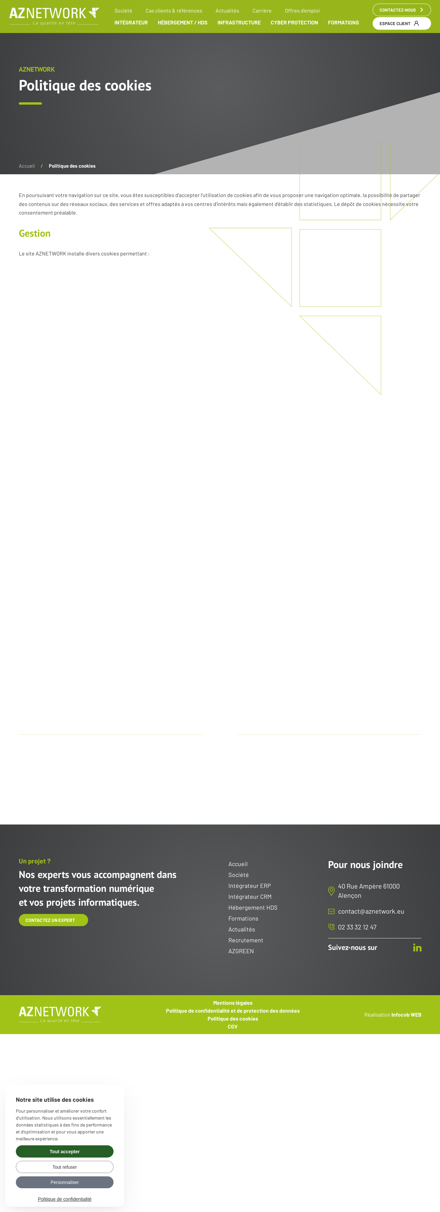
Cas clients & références (174, 10)
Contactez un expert (50, 920)
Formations (343, 22)
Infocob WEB (406, 1014)
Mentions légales (233, 1002)
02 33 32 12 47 (357, 927)
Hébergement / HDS (183, 22)
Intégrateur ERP (249, 886)
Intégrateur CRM (250, 896)
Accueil (27, 166)
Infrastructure (239, 22)
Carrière (262, 10)
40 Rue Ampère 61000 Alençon (369, 890)
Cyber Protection (294, 22)
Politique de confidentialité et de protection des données (233, 1010)
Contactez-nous (402, 10)
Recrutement (245, 940)
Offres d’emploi (302, 10)
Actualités (227, 10)
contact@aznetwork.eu (371, 911)
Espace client (399, 23)
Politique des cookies (233, 1018)
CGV (233, 1026)
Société (123, 10)
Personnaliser (65, 1182)
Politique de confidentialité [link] (65, 1199)
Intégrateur (131, 22)
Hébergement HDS (253, 907)
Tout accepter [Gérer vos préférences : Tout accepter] (65, 1151)
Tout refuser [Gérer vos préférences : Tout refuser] (64, 1167)
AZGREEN (241, 951)
